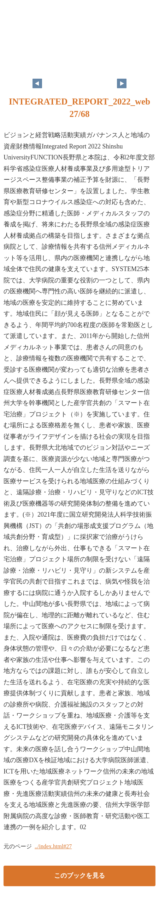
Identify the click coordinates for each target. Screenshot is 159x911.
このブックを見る (79, 875)
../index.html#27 (53, 846)
